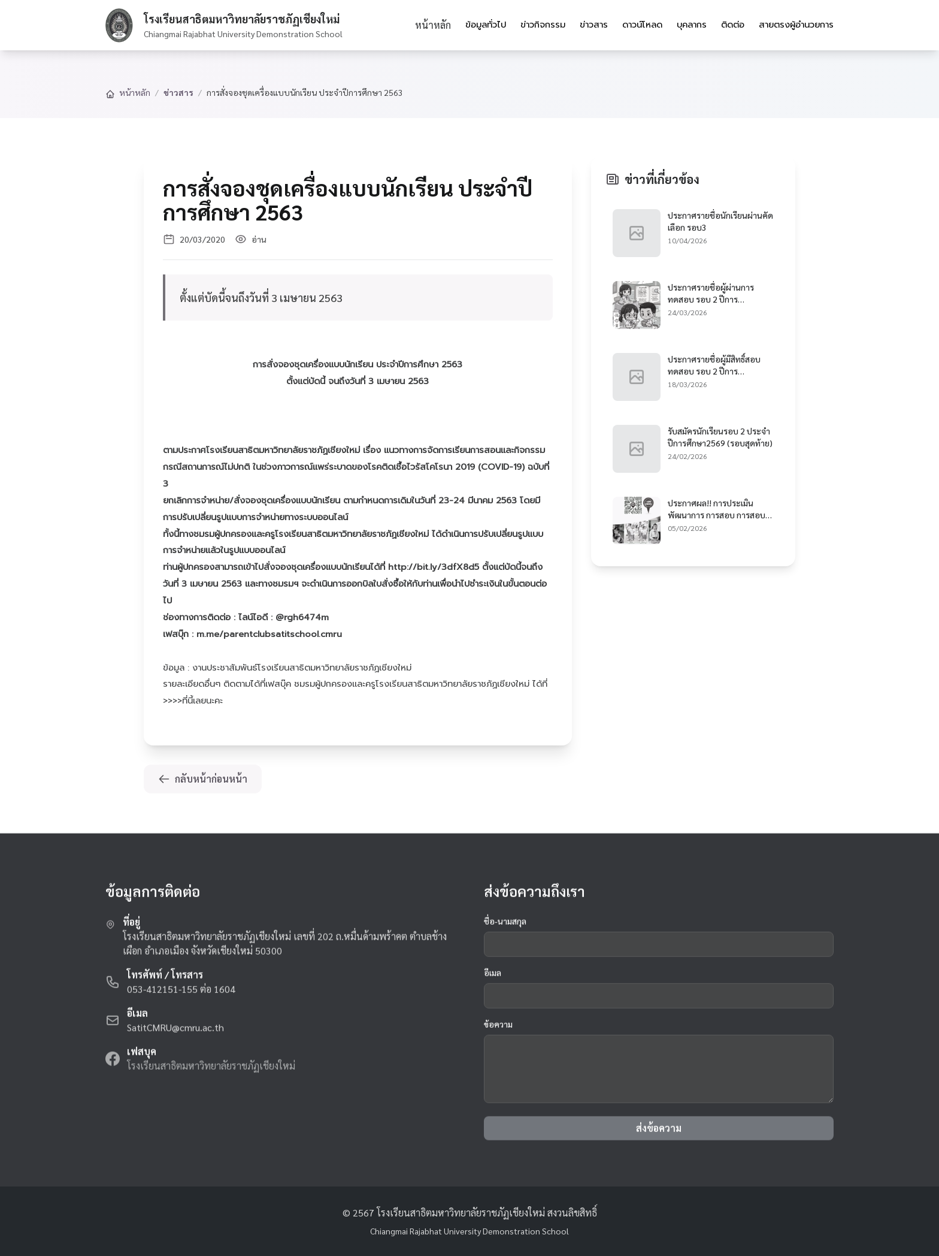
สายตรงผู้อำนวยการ (796, 24)
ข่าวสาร (594, 24)
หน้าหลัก (433, 25)
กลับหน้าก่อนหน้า (202, 778)
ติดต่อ (732, 24)
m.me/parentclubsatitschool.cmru (269, 634)
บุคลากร (692, 24)
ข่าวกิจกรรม (542, 24)
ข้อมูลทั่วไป (485, 24)
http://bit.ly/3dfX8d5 (433, 566)
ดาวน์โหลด (642, 24)
